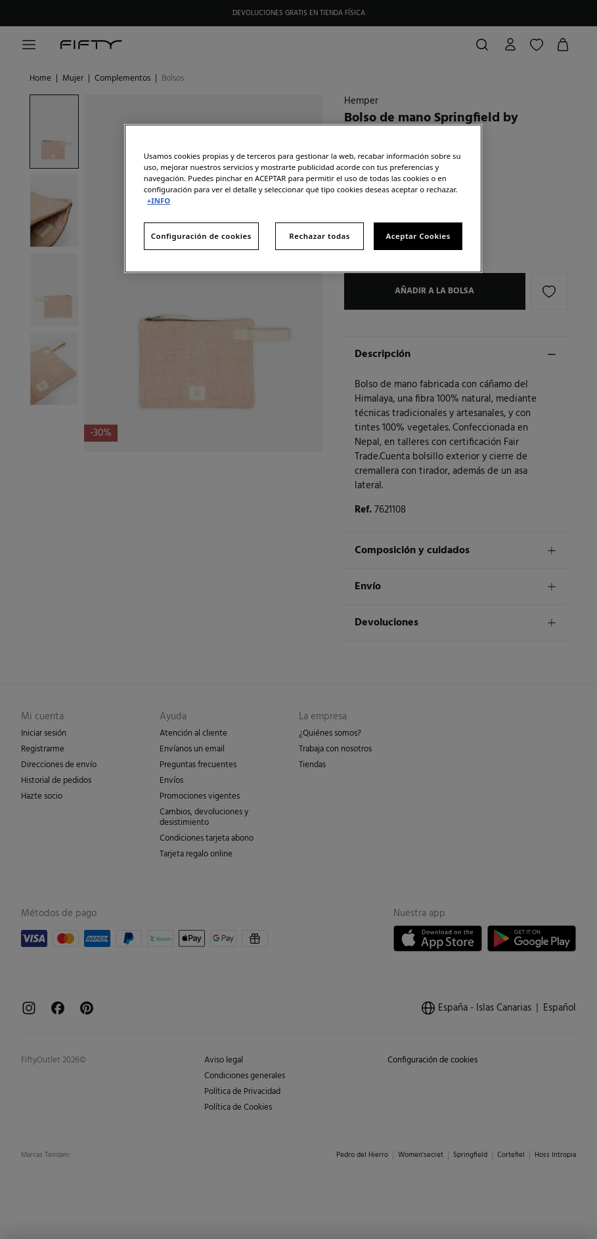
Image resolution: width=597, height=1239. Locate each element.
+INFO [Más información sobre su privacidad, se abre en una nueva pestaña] (158, 200)
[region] (303, 198)
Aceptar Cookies (418, 236)
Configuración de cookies (201, 236)
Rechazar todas (319, 236)
